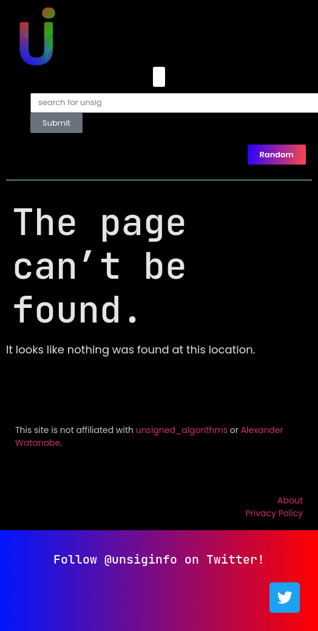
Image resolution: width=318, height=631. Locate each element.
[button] (158, 77)
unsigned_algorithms (182, 430)
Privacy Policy (274, 513)
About (290, 500)
